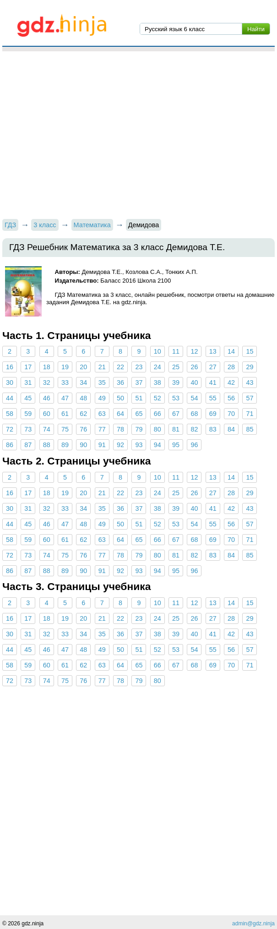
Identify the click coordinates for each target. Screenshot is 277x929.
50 (120, 398)
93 (138, 444)
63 (102, 413)
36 (120, 382)
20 (83, 367)
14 (231, 351)
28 (231, 367)
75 (65, 429)
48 (83, 398)
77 (102, 429)
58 (9, 413)
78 (120, 429)
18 (46, 367)
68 (194, 413)
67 (175, 413)
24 (157, 367)
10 (157, 351)
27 (213, 367)
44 (9, 398)
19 (65, 367)
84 (231, 429)
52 (157, 398)
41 (213, 382)
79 (138, 429)
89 (65, 444)
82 (194, 429)
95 (175, 444)
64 (120, 413)
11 (175, 351)
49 (102, 398)
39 (175, 382)
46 (46, 398)
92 (120, 444)
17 (28, 367)
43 (249, 382)
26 (194, 367)
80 (157, 429)
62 (83, 413)
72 (9, 429)
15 (249, 351)
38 (157, 382)
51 (138, 398)
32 (46, 382)
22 (120, 367)
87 (28, 444)
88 (46, 444)
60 (46, 413)
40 (194, 382)
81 (175, 429)
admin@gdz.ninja (253, 923)
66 (157, 413)
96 (194, 444)
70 (231, 413)
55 (213, 398)
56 (231, 398)
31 (28, 382)
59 (28, 413)
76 (83, 429)
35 (102, 382)
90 (83, 444)
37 (138, 382)
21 (102, 367)
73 (28, 429)
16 (9, 367)
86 (9, 444)
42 (231, 382)
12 (194, 351)
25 (175, 367)
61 (65, 413)
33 (65, 382)
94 (157, 444)
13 (213, 351)
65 (138, 413)
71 (249, 413)
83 (213, 429)
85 (249, 429)
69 (213, 413)
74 (46, 429)
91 (102, 444)
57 (249, 398)
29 (249, 367)
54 (194, 398)
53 (175, 398)
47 (65, 398)
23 (138, 367)
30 (9, 382)
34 (83, 382)
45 (28, 398)
